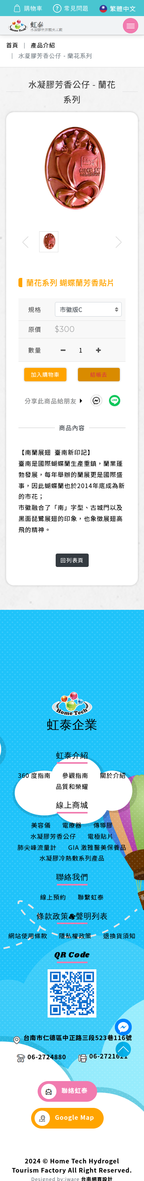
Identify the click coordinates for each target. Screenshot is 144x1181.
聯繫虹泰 (91, 897)
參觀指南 (75, 775)
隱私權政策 (75, 935)
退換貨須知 (119, 935)
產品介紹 (43, 45)
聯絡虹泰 (64, 1091)
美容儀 (41, 825)
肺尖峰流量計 (36, 847)
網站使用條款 (27, 935)
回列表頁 (72, 560)
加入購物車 (45, 374)
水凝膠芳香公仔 (53, 836)
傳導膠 (103, 825)
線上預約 (53, 897)
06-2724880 (47, 1056)
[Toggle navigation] (130, 25)
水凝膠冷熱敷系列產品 (71, 857)
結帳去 (99, 374)
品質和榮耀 (72, 786)
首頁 (12, 45)
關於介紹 (113, 775)
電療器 (72, 825)
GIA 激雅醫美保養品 (97, 847)
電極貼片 (101, 836)
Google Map (64, 1118)
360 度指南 (34, 775)
